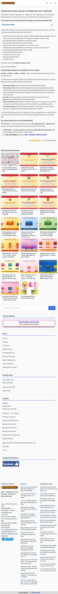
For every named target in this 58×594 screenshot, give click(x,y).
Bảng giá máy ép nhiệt (9, 431)
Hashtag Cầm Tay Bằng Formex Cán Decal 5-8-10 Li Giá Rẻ (29, 509)
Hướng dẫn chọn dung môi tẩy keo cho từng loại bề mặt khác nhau (48, 489)
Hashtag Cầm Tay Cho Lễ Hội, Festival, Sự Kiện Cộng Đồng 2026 (28, 541)
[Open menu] (55, 3)
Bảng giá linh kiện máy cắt (10, 420)
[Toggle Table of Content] (51, 25)
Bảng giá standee (8, 438)
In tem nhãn (6, 345)
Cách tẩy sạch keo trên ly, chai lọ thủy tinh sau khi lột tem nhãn (48, 552)
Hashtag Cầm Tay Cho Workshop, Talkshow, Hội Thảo (28, 534)
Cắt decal (5, 342)
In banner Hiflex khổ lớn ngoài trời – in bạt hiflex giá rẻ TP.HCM (29, 575)
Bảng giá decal (7, 406)
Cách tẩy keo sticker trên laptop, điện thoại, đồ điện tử (47, 500)
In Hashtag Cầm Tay (8, 353)
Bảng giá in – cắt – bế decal (11, 413)
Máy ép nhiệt (6, 391)
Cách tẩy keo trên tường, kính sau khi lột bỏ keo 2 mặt (47, 540)
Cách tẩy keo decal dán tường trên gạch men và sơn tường (48, 533)
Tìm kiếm (51, 308)
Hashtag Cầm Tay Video (10, 367)
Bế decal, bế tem (7, 349)
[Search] (46, 3)
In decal (5, 338)
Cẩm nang (6, 446)
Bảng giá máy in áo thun (10, 428)
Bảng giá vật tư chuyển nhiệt (11, 435)
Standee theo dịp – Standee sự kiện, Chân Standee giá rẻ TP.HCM (29, 568)
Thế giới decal (10, 492)
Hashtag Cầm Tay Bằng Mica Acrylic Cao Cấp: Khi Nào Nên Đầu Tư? (28, 516)
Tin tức (5, 450)
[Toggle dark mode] (51, 3)
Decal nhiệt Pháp (7, 383)
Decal (2, 492)
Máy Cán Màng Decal (9, 360)
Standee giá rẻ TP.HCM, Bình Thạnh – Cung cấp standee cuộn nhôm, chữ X (29, 561)
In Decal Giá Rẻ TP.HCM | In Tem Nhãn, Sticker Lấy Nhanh (29, 495)
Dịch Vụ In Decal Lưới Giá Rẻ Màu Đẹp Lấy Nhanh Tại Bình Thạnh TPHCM (29, 489)
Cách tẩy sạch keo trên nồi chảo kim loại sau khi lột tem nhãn (48, 559)
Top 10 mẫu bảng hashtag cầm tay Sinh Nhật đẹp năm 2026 (29, 502)
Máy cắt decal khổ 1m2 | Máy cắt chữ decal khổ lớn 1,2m (19, 443)
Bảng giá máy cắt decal (9, 424)
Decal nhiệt (8, 496)
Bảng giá (5, 403)
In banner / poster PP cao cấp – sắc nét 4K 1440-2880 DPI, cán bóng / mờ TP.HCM (29, 582)
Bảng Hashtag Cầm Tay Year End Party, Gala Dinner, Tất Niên (29, 522)
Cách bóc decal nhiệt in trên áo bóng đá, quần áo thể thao (48, 527)
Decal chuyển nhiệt (8, 380)
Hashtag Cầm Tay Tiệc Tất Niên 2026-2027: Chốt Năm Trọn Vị (29, 554)
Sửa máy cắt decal (8, 364)
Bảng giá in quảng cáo (9, 417)
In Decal (10, 494)
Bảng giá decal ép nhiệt (9, 409)
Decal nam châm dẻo (9, 356)
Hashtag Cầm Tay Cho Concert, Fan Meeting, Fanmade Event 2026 (27, 548)
